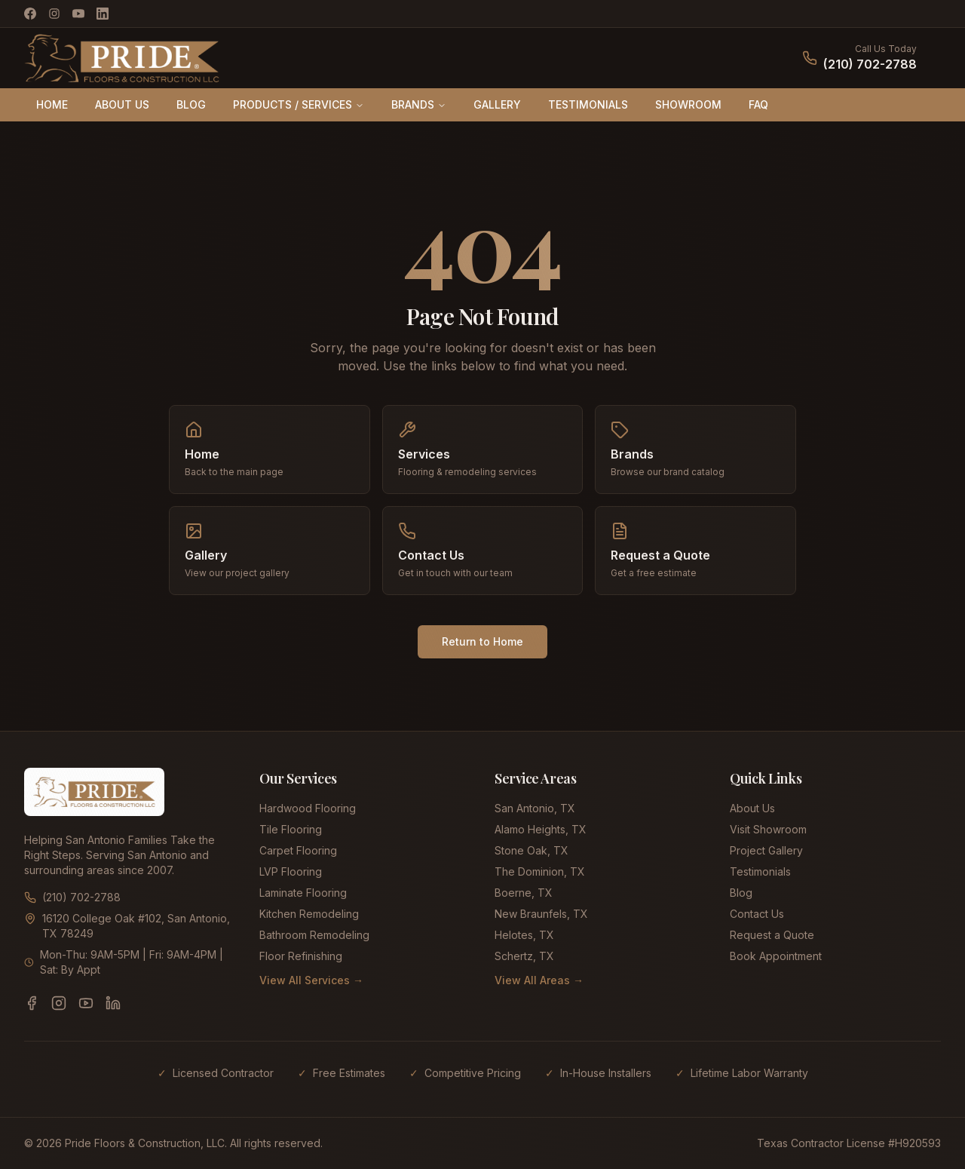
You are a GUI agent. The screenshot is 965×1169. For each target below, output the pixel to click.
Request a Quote (772, 934)
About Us (752, 808)
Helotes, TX (524, 934)
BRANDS (418, 104)
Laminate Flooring (303, 892)
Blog (741, 892)
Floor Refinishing (300, 956)
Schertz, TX (524, 956)
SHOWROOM (688, 104)
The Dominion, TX (540, 871)
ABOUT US (122, 104)
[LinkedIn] (102, 14)
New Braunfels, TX (541, 913)
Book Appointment (776, 956)
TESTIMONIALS (588, 104)
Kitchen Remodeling (309, 913)
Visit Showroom (768, 829)
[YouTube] (78, 14)
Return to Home (482, 641)
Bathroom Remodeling (314, 934)
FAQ (758, 104)
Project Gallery (766, 850)
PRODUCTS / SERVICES (298, 104)
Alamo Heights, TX (541, 829)
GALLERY (497, 104)
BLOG (191, 104)
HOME (52, 104)
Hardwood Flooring (307, 808)
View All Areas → (539, 980)
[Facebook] (30, 14)
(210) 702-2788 (870, 64)
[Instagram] (54, 14)
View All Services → (311, 980)
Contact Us (757, 913)
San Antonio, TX (535, 808)
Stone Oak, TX (531, 850)
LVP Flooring (290, 871)
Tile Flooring (290, 829)
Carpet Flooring (298, 850)
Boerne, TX (524, 892)
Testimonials (760, 871)
